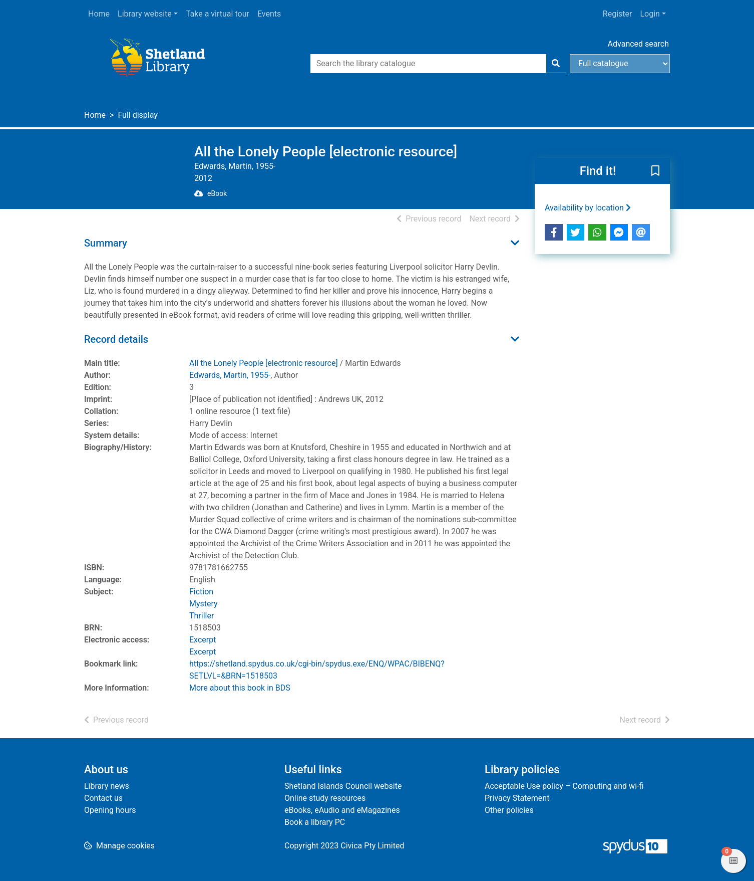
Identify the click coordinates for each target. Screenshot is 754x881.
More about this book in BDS (239, 688)
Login (649, 14)
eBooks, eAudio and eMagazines (342, 810)
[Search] (556, 63)
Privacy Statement (517, 798)
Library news (106, 786)
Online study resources (324, 798)
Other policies (509, 810)
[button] (655, 171)
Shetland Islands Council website (343, 786)
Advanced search (638, 44)
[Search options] (620, 63)
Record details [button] (116, 339)
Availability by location (588, 207)
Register (617, 14)
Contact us (103, 798)
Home (99, 14)
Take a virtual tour (217, 14)
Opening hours (110, 810)
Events (269, 14)
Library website (145, 14)
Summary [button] (105, 243)
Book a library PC (314, 822)
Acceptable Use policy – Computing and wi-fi (564, 786)
